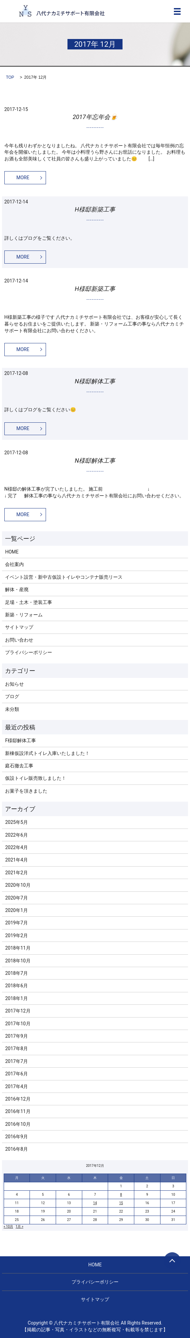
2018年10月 (17, 960)
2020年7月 (16, 898)
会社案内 (14, 564)
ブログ (12, 696)
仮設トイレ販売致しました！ (35, 778)
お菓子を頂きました (26, 791)
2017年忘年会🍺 (95, 116)
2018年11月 (17, 948)
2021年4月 (16, 860)
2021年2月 (16, 872)
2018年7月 (16, 973)
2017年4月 (16, 1086)
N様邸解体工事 (95, 381)
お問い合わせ (19, 640)
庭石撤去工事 (19, 765)
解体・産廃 (17, 589)
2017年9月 (16, 1036)
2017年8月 (16, 1048)
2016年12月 (17, 1099)
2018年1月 (16, 998)
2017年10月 (17, 1023)
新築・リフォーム (24, 614)
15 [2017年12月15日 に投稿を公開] (121, 1203)
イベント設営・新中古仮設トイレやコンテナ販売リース (64, 577)
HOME (11, 552)
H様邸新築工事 (95, 209)
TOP (10, 77)
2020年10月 (17, 885)
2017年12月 (17, 1011)
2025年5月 (16, 822)
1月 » (19, 1226)
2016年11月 (17, 1111)
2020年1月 (16, 910)
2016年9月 (16, 1136)
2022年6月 (16, 835)
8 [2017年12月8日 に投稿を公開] (121, 1194)
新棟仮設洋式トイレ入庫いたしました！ (47, 753)
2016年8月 (16, 1149)
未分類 (12, 709)
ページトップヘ (172, 1260)
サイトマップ (19, 627)
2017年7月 (16, 1061)
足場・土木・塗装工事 (28, 602)
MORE (22, 177)
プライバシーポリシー (28, 652)
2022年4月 (16, 847)
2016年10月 (17, 1124)
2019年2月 (16, 935)
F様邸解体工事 (20, 740)
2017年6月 (16, 1073)
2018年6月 (16, 985)
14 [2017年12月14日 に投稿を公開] (95, 1203)
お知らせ (14, 684)
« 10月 (8, 1226)
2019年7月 (16, 922)
